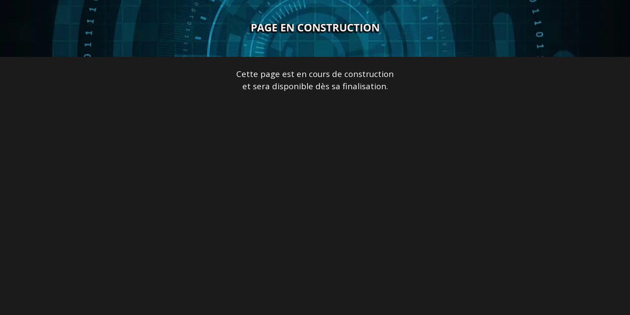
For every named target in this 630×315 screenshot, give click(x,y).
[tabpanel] (315, 80)
